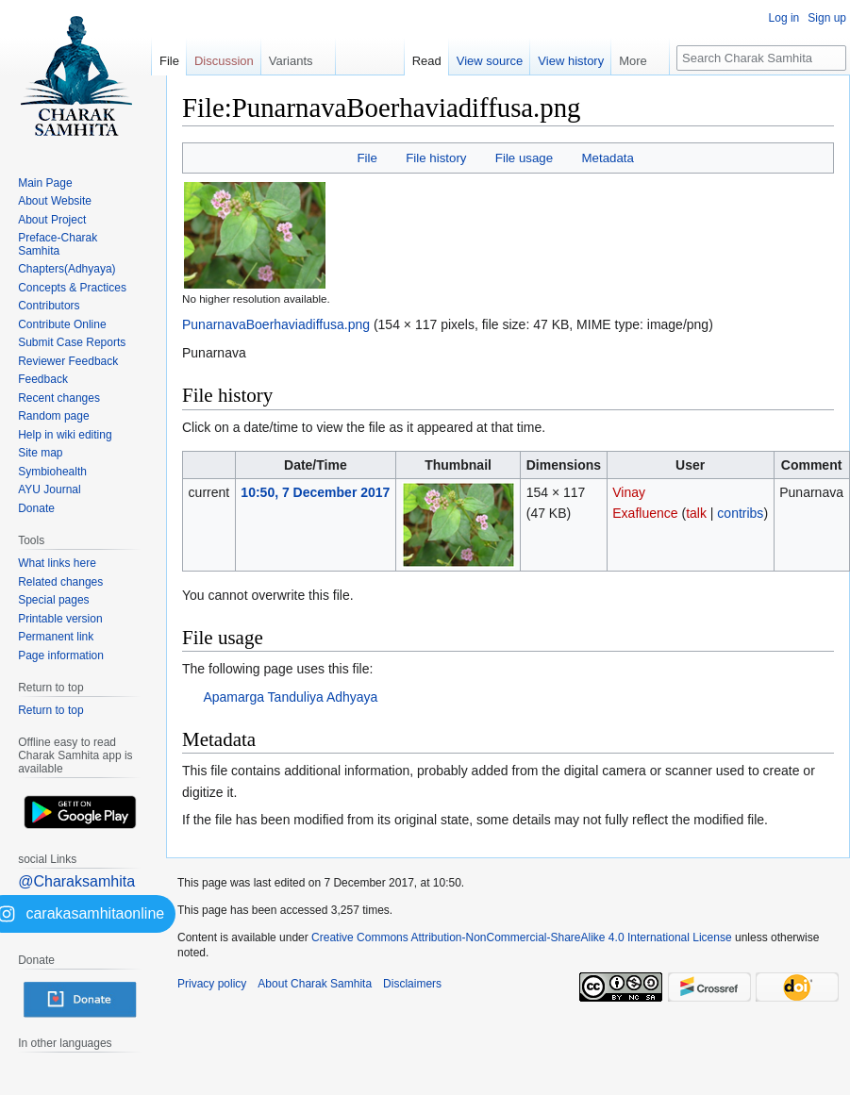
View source (490, 61)
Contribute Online (62, 324)
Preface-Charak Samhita (57, 244)
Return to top (50, 710)
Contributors (48, 305)
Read (427, 61)
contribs (740, 513)
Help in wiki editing (64, 434)
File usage (524, 158)
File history (436, 158)
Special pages (53, 599)
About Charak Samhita (315, 983)
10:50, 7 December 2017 (315, 492)
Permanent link (55, 636)
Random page (53, 416)
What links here (57, 563)
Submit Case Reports (71, 342)
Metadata (607, 158)
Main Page (45, 183)
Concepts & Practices (72, 287)
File (366, 158)
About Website (55, 200)
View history (571, 61)
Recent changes (59, 398)
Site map (40, 452)
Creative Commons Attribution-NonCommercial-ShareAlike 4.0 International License (521, 937)
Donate (36, 508)
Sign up (827, 18)
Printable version (60, 618)
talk (696, 513)
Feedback (43, 379)
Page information (61, 655)
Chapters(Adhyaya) (66, 268)
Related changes (60, 582)
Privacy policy (211, 983)
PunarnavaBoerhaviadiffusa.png (276, 324)
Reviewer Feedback (68, 361)
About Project (52, 219)
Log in (784, 18)
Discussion (224, 61)
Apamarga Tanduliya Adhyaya (290, 697)
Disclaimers (412, 983)
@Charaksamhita (76, 881)
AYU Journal (49, 489)
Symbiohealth (52, 471)
